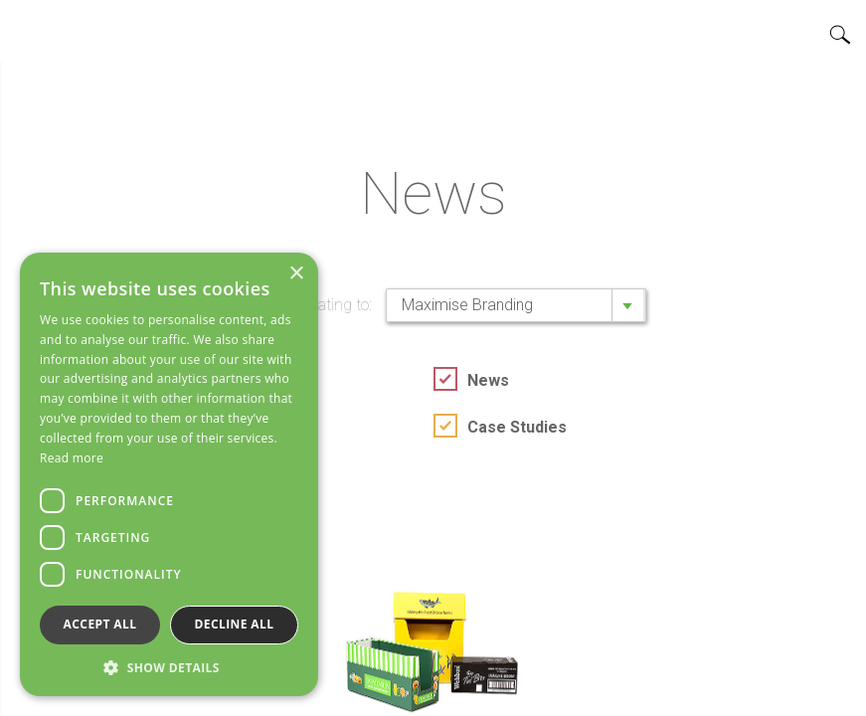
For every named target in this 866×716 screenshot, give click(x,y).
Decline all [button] (234, 624)
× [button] (295, 274)
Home (433, 31)
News (488, 380)
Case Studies (517, 427)
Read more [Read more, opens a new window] (71, 457)
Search (840, 35)
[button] (169, 666)
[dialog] (169, 474)
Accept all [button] (100, 624)
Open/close (31, 31)
